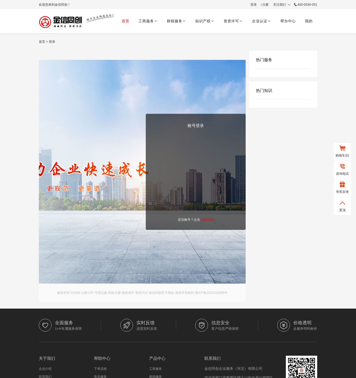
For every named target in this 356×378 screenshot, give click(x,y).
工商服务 (148, 21)
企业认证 (261, 21)
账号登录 (196, 125)
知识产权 (205, 21)
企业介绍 (45, 368)
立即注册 (207, 219)
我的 (309, 21)
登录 (253, 4)
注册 (265, 4)
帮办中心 (288, 21)
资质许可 (233, 21)
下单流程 (100, 368)
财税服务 (176, 21)
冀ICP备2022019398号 (211, 292)
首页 (125, 21)
